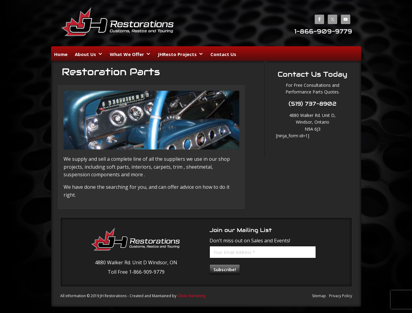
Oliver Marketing (191, 295)
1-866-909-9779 (323, 31)
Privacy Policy (340, 295)
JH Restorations (118, 24)
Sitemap (319, 295)
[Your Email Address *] (262, 252)
